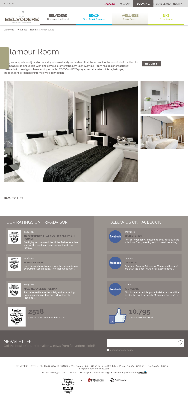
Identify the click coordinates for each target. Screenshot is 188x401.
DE (13, 4)
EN (8, 4)
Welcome (9, 29)
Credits (72, 372)
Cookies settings (101, 372)
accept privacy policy (121, 350)
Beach (94, 17)
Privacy (117, 372)
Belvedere (58, 17)
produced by (135, 372)
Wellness (130, 17)
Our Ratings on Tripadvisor (37, 222)
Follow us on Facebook (134, 222)
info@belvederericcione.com (94, 368)
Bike (166, 17)
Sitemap (84, 372)
